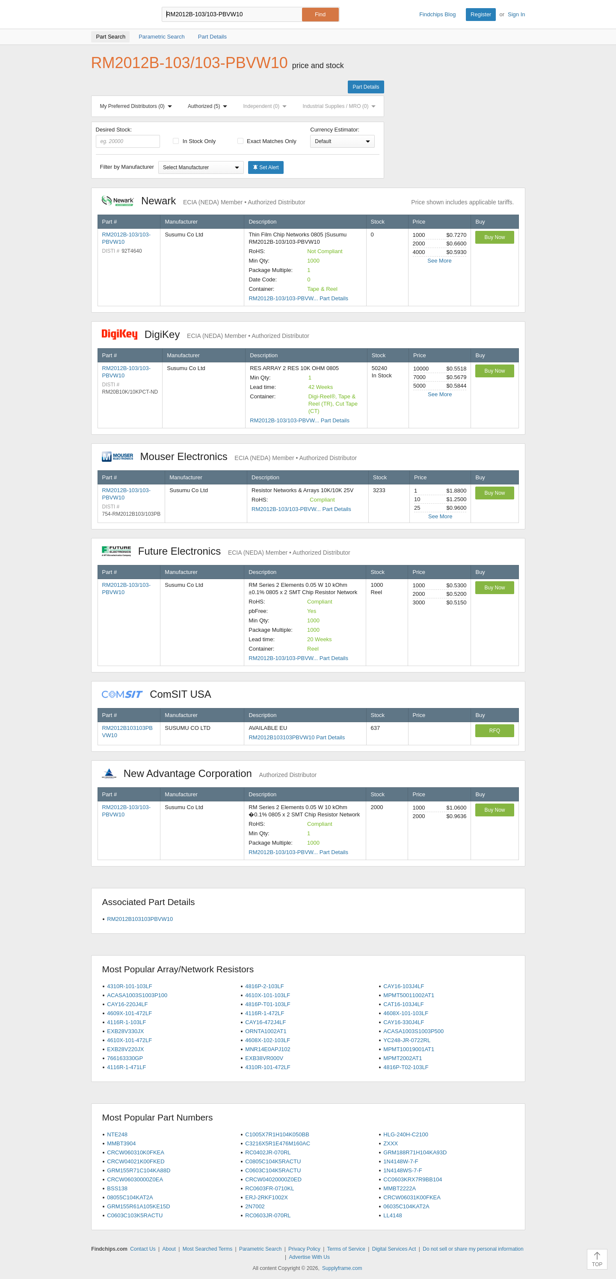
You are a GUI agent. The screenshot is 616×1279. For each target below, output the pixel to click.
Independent (266, 106)
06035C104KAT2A (406, 1206)
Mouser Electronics (229, 456)
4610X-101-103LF (267, 995)
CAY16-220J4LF (127, 1004)
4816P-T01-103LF (267, 1004)
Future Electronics (226, 551)
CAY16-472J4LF (265, 1022)
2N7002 (255, 1206)
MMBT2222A (399, 1188)
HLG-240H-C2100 (405, 1134)
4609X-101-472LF (129, 1013)
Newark (203, 200)
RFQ (494, 731)
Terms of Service (346, 1249)
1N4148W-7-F (400, 1161)
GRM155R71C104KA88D (138, 1170)
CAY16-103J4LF (403, 986)
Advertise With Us (309, 1257)
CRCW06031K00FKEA (412, 1197)
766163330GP (125, 1058)
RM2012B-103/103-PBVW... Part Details (298, 298)
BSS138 (117, 1188)
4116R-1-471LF (126, 1067)
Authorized (209, 106)
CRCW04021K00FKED (135, 1161)
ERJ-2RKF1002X (266, 1197)
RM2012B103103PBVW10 (140, 919)
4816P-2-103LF (264, 986)
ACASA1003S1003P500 (413, 1031)
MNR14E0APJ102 (267, 1049)
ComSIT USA (161, 694)
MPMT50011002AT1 (408, 995)
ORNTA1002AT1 (265, 1031)
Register (481, 14)
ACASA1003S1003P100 (137, 995)
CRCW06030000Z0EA (135, 1179)
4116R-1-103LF (126, 1022)
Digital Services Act (394, 1249)
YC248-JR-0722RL (406, 1040)
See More (439, 260)
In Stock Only (194, 141)
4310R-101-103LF (129, 986)
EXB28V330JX (125, 1031)
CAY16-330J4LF (403, 1022)
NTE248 (117, 1134)
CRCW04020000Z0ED (273, 1179)
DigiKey (205, 334)
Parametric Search (260, 1249)
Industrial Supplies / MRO (340, 106)
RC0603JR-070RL (267, 1215)
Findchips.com (119, 14)
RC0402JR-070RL (267, 1152)
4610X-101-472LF (129, 1040)
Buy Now (494, 237)
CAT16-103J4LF (403, 1004)
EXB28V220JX (125, 1049)
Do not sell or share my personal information (473, 1249)
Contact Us (142, 1249)
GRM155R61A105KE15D (138, 1206)
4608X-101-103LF (405, 1013)
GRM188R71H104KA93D (415, 1152)
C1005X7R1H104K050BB (277, 1134)
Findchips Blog (437, 14)
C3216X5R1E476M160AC (277, 1143)
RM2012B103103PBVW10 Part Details (297, 737)
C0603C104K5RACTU (273, 1170)
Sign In (516, 14)
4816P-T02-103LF (406, 1067)
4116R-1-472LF (264, 1013)
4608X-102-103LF (267, 1040)
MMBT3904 (121, 1143)
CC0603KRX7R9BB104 (412, 1179)
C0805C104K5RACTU (273, 1161)
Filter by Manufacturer (127, 167)
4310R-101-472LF (267, 1067)
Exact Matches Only (266, 141)
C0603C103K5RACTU (135, 1215)
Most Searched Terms (208, 1249)
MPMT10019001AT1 (408, 1049)
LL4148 (392, 1215)
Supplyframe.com (342, 1268)
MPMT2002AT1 (402, 1058)
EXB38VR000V (264, 1058)
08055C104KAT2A (130, 1197)
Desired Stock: (128, 137)
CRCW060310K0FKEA (135, 1152)
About (168, 1249)
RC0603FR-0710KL (269, 1188)
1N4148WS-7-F (402, 1170)
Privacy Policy (304, 1249)
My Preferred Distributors (137, 106)
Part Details (365, 87)
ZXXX (390, 1143)
